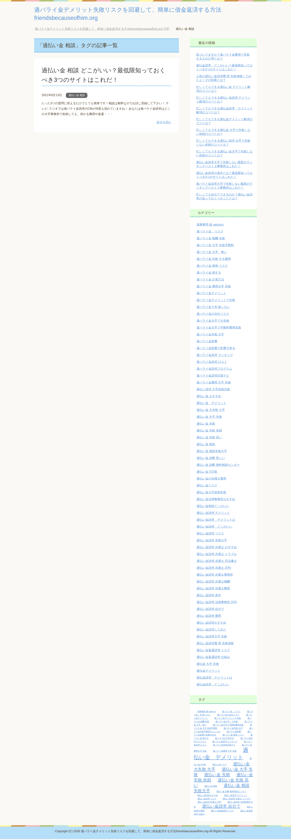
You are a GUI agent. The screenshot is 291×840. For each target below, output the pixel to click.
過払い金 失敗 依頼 (209, 431)
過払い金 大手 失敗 (209, 417)
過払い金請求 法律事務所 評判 (217, 603)
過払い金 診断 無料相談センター (218, 465)
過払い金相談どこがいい (213, 506)
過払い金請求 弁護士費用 (213, 589)
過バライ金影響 (207, 342)
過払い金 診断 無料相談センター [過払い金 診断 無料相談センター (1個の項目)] (231, 792)
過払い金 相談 (76, 96)
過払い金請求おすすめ (211, 623)
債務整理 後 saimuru (210, 225)
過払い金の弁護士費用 (211, 479)
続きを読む (164, 123)
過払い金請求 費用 (209, 616)
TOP (102, 29)
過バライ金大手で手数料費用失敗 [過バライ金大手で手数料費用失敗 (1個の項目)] (228, 726)
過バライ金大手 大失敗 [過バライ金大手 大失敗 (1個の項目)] (226, 722)
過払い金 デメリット (211, 404)
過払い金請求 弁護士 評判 (214, 568)
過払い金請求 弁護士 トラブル (217, 555)
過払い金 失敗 (206, 424)
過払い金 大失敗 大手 (211, 410)
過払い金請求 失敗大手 (212, 541)
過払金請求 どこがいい (213, 685)
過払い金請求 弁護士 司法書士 (217, 561)
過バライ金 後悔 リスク (212, 266)
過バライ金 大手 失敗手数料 (215, 246)
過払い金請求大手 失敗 (212, 637)
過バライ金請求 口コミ (212, 362)
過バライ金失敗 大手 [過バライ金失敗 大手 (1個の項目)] (233, 729)
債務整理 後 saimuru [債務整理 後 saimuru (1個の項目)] (206, 712)
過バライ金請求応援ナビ (213, 376)
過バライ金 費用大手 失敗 (214, 287)
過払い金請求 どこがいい (214, 527)
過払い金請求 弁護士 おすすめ (217, 548)
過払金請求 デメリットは (214, 678)
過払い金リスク (207, 486)
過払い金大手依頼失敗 (211, 493)
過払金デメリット (208, 671)
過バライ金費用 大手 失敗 (214, 383)
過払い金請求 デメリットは (216, 520)
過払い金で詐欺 (207, 472)
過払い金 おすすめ (209, 397)
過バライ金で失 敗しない (213, 307)
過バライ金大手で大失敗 (213, 321)
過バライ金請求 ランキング (215, 355)
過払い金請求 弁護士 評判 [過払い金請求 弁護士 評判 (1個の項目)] (209, 803)
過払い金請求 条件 (209, 596)
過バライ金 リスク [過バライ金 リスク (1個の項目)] (231, 712)
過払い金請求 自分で (210, 609)
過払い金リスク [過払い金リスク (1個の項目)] (219, 765)
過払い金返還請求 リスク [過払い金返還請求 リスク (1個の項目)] (222, 812)
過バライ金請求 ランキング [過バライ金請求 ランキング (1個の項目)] (224, 742)
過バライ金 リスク (210, 232)
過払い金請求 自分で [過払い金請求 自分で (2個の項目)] (221, 807)
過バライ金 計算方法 (210, 280)
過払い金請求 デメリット (213, 513)
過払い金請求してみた (211, 630)
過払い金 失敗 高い (209, 438)
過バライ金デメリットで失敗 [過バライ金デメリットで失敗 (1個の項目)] (227, 719)
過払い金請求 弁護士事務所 (215, 575)
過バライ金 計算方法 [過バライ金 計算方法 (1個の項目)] (224, 739)
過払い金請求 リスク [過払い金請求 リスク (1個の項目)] (206, 799)
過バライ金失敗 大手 (210, 335)
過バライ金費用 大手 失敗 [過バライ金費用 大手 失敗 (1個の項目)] (224, 752)
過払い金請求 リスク (210, 534)
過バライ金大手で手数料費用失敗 (219, 328)
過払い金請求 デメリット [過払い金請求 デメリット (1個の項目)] (235, 796)
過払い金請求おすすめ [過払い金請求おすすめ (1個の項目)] (207, 796)
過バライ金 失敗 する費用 (214, 259)
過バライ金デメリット (211, 294)
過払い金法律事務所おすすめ (216, 500)
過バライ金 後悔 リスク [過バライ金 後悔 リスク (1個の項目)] (233, 736)
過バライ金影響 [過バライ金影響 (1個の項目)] (234, 732)
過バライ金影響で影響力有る (216, 349)
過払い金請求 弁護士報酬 (213, 582)
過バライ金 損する (209, 273)
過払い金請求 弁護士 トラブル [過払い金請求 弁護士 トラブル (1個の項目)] (236, 799)
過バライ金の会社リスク (213, 314)
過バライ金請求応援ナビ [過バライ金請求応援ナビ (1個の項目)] (224, 746)
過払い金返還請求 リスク (213, 651)
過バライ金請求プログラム (214, 369)
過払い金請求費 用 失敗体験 (215, 644)
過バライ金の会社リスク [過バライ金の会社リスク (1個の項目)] (228, 716)
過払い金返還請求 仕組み (213, 657)
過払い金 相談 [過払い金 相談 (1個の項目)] (210, 787)
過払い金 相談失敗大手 (212, 452)
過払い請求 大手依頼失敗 (213, 390)
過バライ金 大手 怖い (212, 253)
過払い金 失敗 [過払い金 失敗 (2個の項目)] (217, 775)
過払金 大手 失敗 (208, 664)
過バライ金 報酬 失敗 (211, 239)
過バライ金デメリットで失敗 (216, 301)
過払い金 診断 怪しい (211, 458)
